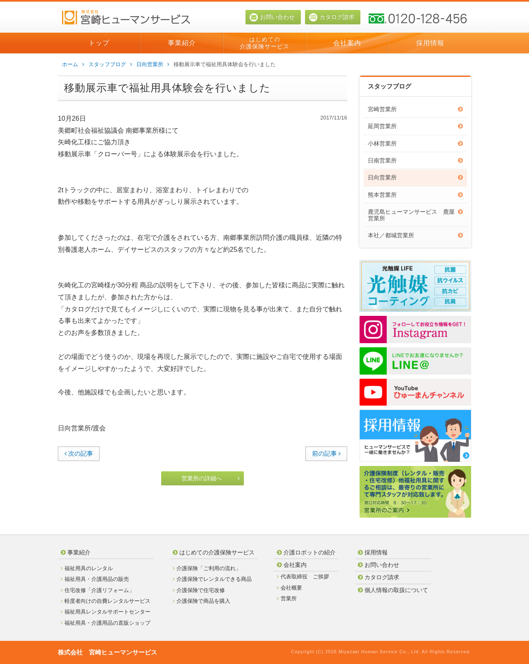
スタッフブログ (110, 64)
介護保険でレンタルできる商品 (212, 579)
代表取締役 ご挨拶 (303, 576)
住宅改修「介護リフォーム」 (97, 590)
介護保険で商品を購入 (201, 601)
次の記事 (78, 453)
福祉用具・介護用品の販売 (95, 579)
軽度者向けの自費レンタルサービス (105, 601)
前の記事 (326, 453)
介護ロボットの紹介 (306, 552)
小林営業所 (415, 143)
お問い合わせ (272, 17)
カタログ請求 (331, 17)
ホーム (73, 64)
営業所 (287, 598)
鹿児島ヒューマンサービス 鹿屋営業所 (415, 214)
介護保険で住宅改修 (199, 590)
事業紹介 (182, 42)
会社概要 (289, 588)
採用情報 (430, 42)
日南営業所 (415, 160)
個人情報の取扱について (393, 590)
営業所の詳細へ (210, 478)
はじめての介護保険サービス (264, 43)
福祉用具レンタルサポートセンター (105, 612)
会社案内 (347, 42)
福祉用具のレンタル (87, 568)
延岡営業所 (415, 126)
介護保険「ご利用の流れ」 (207, 568)
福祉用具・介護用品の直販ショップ (105, 623)
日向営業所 (152, 64)
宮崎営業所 (415, 109)
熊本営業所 (415, 194)
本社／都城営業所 (415, 235)
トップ (99, 42)
